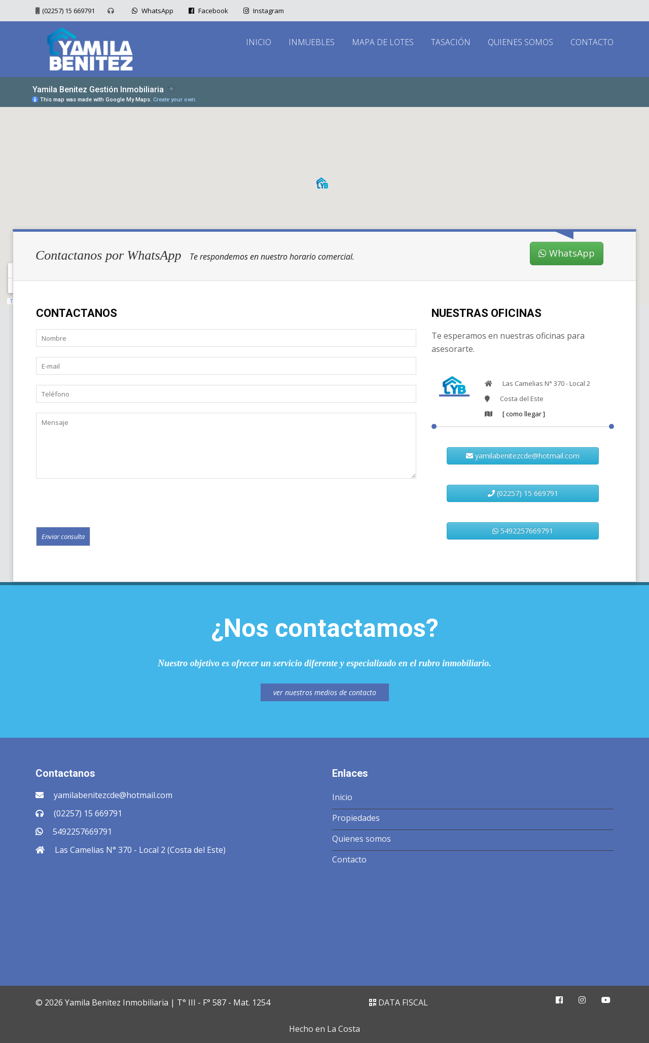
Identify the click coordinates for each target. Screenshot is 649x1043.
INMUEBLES (312, 42)
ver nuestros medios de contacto (324, 692)
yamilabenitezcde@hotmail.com (523, 455)
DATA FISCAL (398, 1002)
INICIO (258, 42)
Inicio (342, 797)
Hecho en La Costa (324, 1028)
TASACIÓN (451, 42)
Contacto (349, 859)
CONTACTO (592, 42)
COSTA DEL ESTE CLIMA (324, 922)
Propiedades (356, 817)
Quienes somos (361, 838)
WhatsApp (151, 10)
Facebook (207, 10)
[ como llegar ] (523, 413)
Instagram (262, 10)
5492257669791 (522, 530)
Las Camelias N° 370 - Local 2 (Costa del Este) (140, 849)
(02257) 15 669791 (68, 10)
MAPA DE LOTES (383, 42)
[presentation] (113, 502)
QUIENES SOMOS (520, 42)
